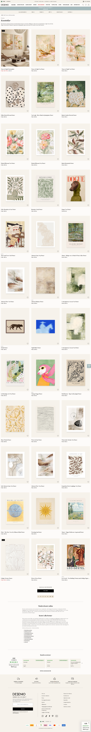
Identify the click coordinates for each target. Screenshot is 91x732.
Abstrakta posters (28, 630)
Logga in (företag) (45, 712)
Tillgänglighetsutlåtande (47, 706)
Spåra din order (67, 698)
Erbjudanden (41, 4)
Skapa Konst (29, 4)
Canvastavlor (20, 4)
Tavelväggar (66, 4)
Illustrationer (27, 640)
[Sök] (83, 5)
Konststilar (60, 12)
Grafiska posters (27, 631)
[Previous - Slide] (21, 663)
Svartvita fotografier (28, 639)
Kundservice (66, 695)
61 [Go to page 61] (50, 596)
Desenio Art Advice (68, 693)
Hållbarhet (44, 704)
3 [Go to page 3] (45, 596)
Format (42, 12)
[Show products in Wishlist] (85, 4)
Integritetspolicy (67, 702)
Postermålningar (27, 637)
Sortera (70, 12)
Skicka (23, 709)
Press (43, 698)
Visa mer (45, 590)
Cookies (65, 704)
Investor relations (45, 695)
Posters (13, 4)
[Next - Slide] (82, 663)
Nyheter (48, 4)
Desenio (49, 728)
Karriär (43, 702)
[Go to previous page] (38, 596)
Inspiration (77, 4)
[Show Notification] (89, 366)
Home (60, 4)
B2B (71, 4)
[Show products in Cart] (88, 4)
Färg (33, 12)
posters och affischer (55, 618)
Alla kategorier (23, 12)
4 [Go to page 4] (47, 596)
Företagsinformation (46, 700)
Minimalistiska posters (29, 636)
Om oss (43, 693)
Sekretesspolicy (16, 712)
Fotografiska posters (28, 633)
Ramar (34, 4)
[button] (86, 726)
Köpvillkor (66, 700)
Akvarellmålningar (28, 634)
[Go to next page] (53, 596)
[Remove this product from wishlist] (27, 65)
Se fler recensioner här (45, 670)
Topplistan (54, 4)
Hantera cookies (67, 706)
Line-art (26, 642)
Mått (50, 12)
